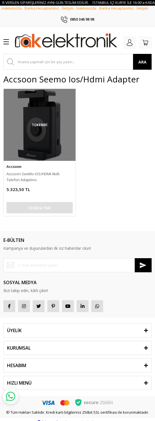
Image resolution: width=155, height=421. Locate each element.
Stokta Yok (39, 202)
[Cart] (145, 37)
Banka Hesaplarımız (42, 13)
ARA (142, 56)
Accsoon (13, 161)
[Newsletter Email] (77, 260)
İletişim (68, 13)
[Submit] (143, 260)
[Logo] (66, 36)
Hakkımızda (12, 13)
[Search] (77, 56)
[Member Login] (129, 37)
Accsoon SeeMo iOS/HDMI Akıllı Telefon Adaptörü (32, 171)
